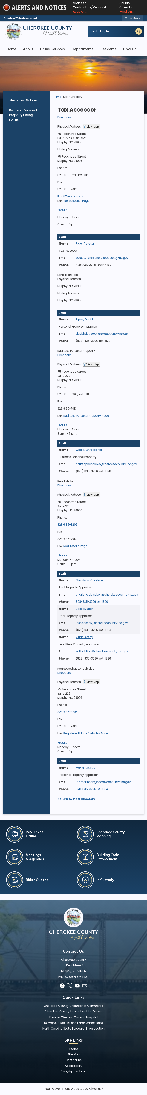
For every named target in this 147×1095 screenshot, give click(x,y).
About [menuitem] (28, 49)
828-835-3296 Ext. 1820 (92, 602)
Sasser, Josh (84, 609)
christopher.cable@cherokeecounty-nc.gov (106, 464)
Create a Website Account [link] (20, 18)
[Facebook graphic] (62, 985)
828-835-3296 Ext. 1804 (92, 789)
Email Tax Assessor (70, 196)
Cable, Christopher (89, 450)
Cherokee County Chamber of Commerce (73, 1006)
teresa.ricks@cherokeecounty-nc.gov (102, 258)
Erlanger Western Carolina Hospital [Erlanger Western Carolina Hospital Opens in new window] (73, 1017)
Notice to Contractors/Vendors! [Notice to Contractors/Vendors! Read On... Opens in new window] (93, 7)
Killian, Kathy (84, 637)
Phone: (62, 168)
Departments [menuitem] (82, 49)
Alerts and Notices (23, 100)
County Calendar (131, 7)
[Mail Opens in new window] (84, 985)
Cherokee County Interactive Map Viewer (73, 1011)
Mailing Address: (68, 149)
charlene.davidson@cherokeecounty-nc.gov (107, 595)
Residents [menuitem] (108, 49)
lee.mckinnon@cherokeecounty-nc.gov (103, 782)
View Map (92, 126)
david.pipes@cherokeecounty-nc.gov (102, 334)
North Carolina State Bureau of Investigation (73, 1028)
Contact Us (73, 1060)
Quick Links (74, 997)
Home (57, 97)
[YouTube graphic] (77, 985)
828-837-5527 (78, 977)
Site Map (74, 1054)
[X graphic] (69, 985)
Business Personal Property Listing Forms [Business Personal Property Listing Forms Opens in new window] (23, 115)
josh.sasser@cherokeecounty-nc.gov (102, 623)
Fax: (59, 182)
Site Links (73, 1040)
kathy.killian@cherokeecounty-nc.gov (102, 651)
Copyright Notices (73, 1071)
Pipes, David (84, 319)
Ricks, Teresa (85, 243)
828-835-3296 (67, 525)
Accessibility (73, 1066)
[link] (132, 18)
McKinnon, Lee (85, 768)
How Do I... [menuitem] (132, 49)
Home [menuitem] (11, 49)
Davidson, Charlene (89, 580)
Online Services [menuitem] (52, 49)
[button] (138, 31)
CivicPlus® (96, 1089)
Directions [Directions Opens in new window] (64, 117)
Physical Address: (69, 126)
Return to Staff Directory (76, 799)
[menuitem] (26, 100)
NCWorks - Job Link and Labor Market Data (73, 1023)
